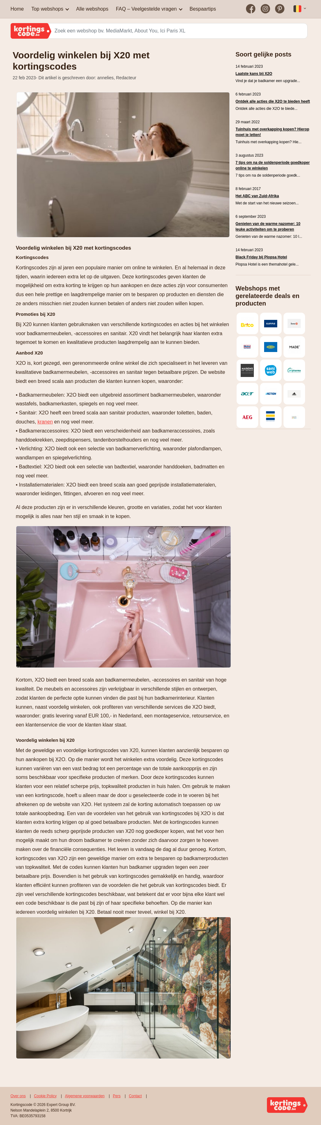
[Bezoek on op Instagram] (265, 9)
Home (17, 9)
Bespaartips (202, 9)
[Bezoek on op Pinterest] (280, 9)
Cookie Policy (45, 1096)
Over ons (18, 1096)
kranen (45, 421)
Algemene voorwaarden (85, 1096)
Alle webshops (92, 9)
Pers (117, 1096)
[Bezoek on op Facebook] (250, 9)
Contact (135, 1096)
